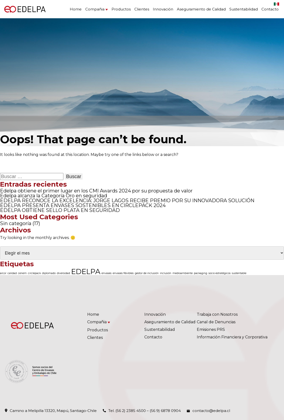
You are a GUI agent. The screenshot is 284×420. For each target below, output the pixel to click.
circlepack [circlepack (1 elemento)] (34, 273)
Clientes (141, 9)
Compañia (94, 9)
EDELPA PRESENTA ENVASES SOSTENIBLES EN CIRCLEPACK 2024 (83, 205)
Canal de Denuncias (216, 322)
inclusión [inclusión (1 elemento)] (165, 273)
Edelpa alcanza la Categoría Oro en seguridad (53, 196)
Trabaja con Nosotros (217, 314)
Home (76, 9)
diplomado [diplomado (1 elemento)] (49, 273)
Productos (121, 9)
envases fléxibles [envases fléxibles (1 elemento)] (123, 273)
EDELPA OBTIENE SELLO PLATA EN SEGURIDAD (60, 210)
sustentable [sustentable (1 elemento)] (239, 273)
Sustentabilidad (243, 9)
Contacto (270, 9)
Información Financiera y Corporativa (232, 337)
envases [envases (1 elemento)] (107, 273)
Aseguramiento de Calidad (201, 9)
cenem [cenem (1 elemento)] (22, 273)
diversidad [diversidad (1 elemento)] (63, 273)
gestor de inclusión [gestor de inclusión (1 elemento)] (147, 273)
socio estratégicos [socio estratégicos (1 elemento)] (219, 273)
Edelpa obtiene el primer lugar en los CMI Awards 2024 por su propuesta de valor (96, 191)
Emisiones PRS (211, 329)
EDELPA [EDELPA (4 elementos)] (85, 271)
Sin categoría (15, 223)
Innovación (163, 9)
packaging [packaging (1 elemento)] (200, 273)
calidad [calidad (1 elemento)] (12, 273)
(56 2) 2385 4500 (130, 410)
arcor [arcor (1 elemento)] (3, 273)
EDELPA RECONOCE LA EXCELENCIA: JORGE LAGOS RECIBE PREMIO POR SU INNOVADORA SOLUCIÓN (127, 200)
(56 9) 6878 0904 (165, 410)
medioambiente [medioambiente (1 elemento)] (182, 273)
